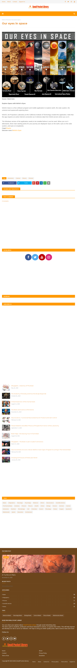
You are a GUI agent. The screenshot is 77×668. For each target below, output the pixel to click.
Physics (24, 178)
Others (42, 503)
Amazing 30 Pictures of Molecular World (24, 457)
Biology (48, 506)
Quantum (68, 509)
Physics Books (47, 615)
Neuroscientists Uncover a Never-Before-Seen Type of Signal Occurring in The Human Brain (41, 449)
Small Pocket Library (29, 625)
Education (20, 512)
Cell (28, 509)
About (9, 1)
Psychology (28, 503)
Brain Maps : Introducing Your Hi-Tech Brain (25, 433)
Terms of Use (5, 655)
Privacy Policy (43, 653)
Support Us (22, 1)
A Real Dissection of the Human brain (23, 401)
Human (55, 506)
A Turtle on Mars (8, 575)
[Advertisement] (38, 153)
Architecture (28, 512)
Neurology (20, 503)
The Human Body (7, 506)
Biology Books (27, 615)
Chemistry (34, 509)
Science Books (37, 615)
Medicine (35, 503)
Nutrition (13, 509)
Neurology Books (17, 615)
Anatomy (17, 506)
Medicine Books (7, 615)
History (55, 509)
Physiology (48, 509)
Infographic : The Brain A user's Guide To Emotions (27, 441)
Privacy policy (55, 661)
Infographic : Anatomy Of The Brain (22, 386)
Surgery (61, 509)
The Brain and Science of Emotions (22, 409)
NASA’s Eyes (17, 130)
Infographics (12, 503)
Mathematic (6, 512)
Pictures (8, 19)
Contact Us (46, 661)
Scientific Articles (60, 503)
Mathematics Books (58, 615)
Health (36, 506)
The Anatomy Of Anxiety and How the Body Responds (28, 394)
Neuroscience (50, 503)
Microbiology (21, 509)
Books (4, 503)
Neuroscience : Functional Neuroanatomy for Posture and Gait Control (34, 417)
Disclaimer (42, 655)
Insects (41, 509)
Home (3, 1)
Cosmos (18, 178)
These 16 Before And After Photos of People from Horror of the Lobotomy (35, 425)
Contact (15, 1)
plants (13, 512)
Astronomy (11, 178)
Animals (61, 506)
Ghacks (8, 128)
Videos (42, 506)
